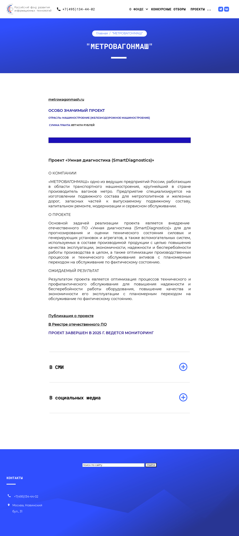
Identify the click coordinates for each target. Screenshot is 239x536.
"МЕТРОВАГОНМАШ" (127, 33)
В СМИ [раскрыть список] (56, 367)
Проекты (198, 9)
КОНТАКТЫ (15, 478)
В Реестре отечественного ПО (77, 324)
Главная (102, 33)
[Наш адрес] (25, 508)
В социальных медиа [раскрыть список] (75, 397)
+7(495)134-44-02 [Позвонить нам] (22, 496)
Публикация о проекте (71, 316)
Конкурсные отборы (168, 9)
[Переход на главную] (31, 9)
